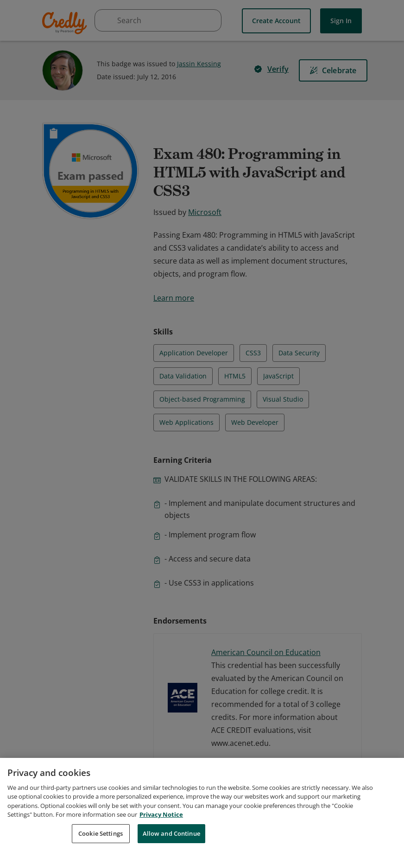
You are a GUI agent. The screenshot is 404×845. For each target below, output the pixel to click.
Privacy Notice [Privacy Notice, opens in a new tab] (161, 826)
